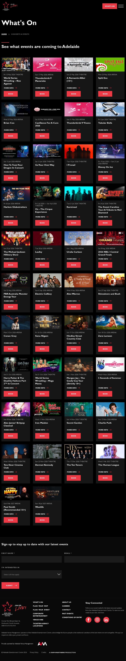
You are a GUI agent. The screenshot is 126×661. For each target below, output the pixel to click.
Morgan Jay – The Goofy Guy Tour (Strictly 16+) (76, 380)
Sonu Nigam (41, 335)
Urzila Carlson (74, 251)
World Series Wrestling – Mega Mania (44, 380)
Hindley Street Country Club (74, 337)
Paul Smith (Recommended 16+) (15, 508)
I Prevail (71, 165)
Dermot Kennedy (44, 465)
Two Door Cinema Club (13, 466)
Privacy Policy (34, 652)
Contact (66, 610)
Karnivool (72, 207)
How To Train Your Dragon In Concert (14, 166)
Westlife (39, 507)
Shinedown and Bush (109, 293)
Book (10, 94)
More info (10, 88)
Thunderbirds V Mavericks (43, 79)
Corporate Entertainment (40, 614)
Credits (43, 652)
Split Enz (102, 78)
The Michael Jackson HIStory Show (14, 253)
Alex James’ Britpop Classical (14, 424)
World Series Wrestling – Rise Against (12, 80)
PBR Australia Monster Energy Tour (16, 295)
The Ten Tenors (75, 465)
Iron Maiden (41, 422)
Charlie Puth (105, 422)
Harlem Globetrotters (15, 207)
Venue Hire (38, 620)
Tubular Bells (105, 122)
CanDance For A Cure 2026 (46, 124)
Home (4, 34)
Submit (9, 585)
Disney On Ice (105, 167)
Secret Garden (74, 422)
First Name (8, 553)
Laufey (38, 251)
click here (101, 613)
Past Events (67, 613)
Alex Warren (73, 293)
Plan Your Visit (40, 606)
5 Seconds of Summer (109, 378)
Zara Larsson (105, 335)
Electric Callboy (43, 293)
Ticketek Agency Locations (41, 624)
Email (68, 553)
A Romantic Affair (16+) (76, 79)
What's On (110, 6)
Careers (66, 606)
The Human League (108, 465)
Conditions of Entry (72, 617)
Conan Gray (10, 335)
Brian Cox (9, 122)
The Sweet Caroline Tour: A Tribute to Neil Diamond (110, 209)
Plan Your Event (41, 610)
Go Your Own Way (44, 165)
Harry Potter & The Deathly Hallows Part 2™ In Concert (15, 380)
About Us (66, 602)
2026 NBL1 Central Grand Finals (108, 253)
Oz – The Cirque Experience (43, 210)
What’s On (38, 602)
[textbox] (14, 574)
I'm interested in (10, 567)
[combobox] (31, 574)
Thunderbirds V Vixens (79, 122)
